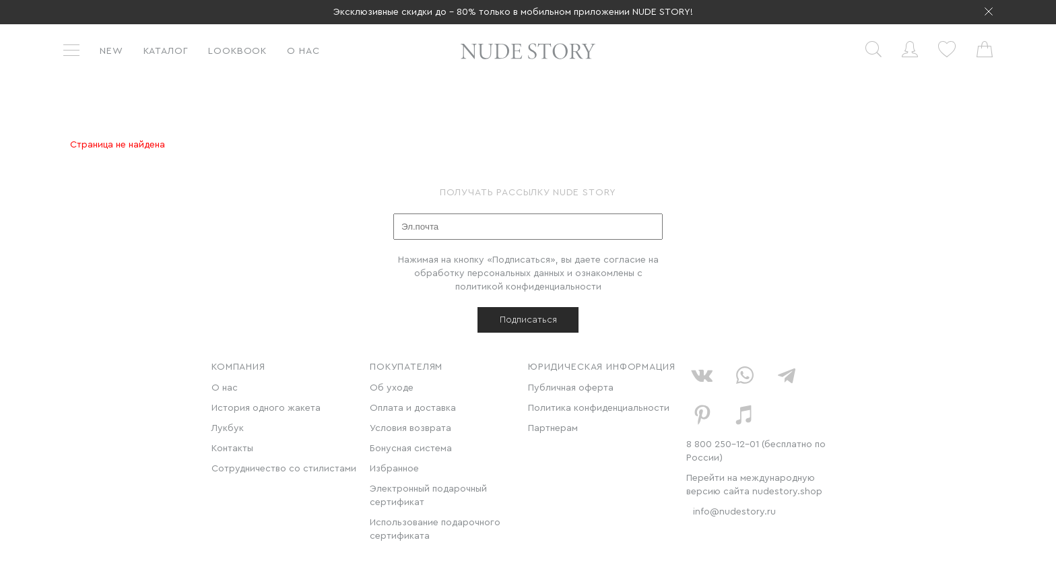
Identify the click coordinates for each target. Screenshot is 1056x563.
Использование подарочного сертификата (435, 529)
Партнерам (553, 428)
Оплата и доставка (413, 408)
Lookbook (237, 51)
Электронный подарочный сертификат (428, 495)
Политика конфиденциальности (598, 408)
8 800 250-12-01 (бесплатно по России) (756, 451)
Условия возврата (410, 428)
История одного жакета (266, 408)
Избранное (394, 468)
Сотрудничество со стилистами (283, 468)
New (111, 51)
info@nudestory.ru (734, 512)
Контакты (232, 448)
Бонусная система (411, 448)
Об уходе (392, 388)
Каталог (166, 51)
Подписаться (528, 320)
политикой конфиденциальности (528, 287)
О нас (303, 51)
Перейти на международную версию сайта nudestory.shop (754, 484)
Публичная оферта (571, 388)
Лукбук (227, 428)
